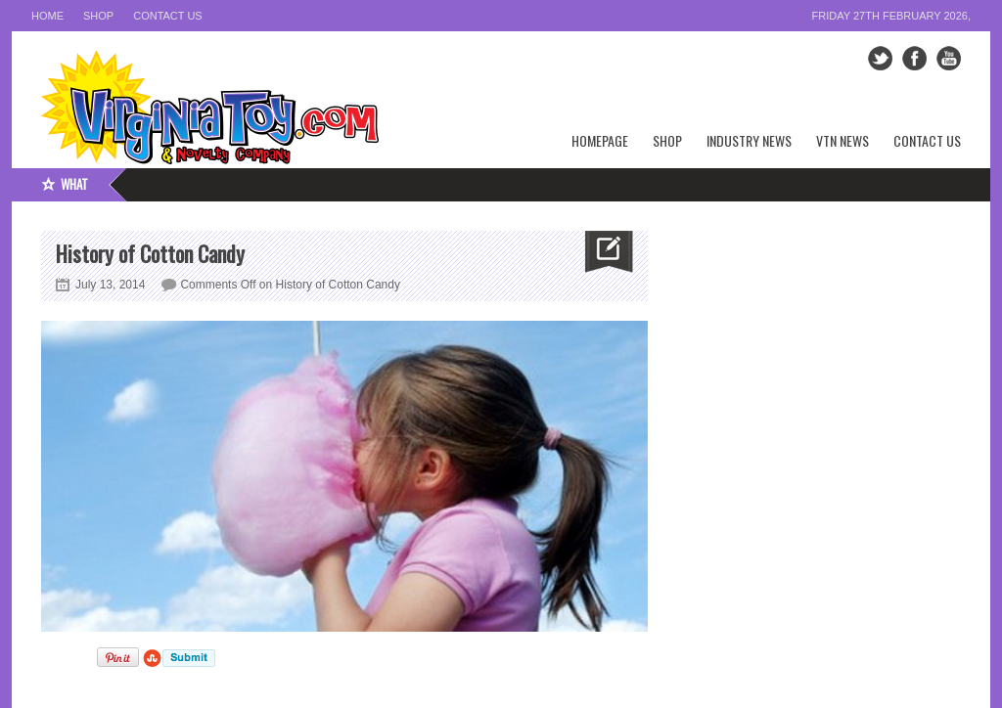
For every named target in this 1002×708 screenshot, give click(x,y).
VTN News (842, 140)
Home (47, 16)
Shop (98, 16)
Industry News (749, 140)
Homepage (599, 140)
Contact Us (168, 16)
